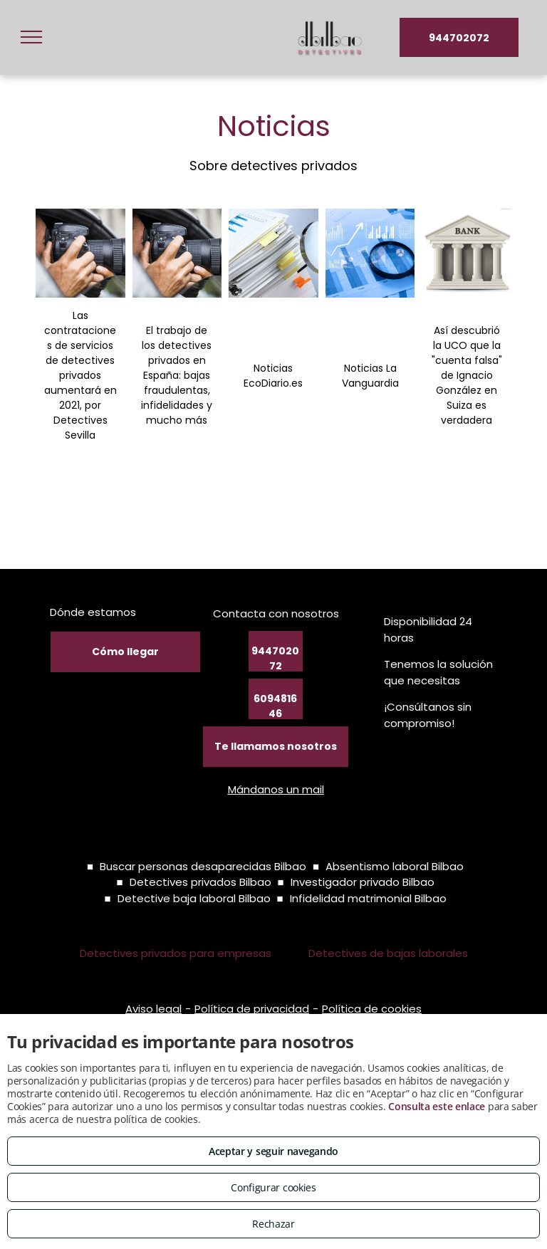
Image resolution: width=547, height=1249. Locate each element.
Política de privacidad (251, 1008)
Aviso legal (153, 1008)
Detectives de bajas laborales (388, 953)
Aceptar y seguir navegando (273, 1151)
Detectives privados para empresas (175, 953)
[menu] (31, 37)
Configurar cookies (273, 1187)
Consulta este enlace (436, 1106)
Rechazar (273, 1223)
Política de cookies (372, 1008)
